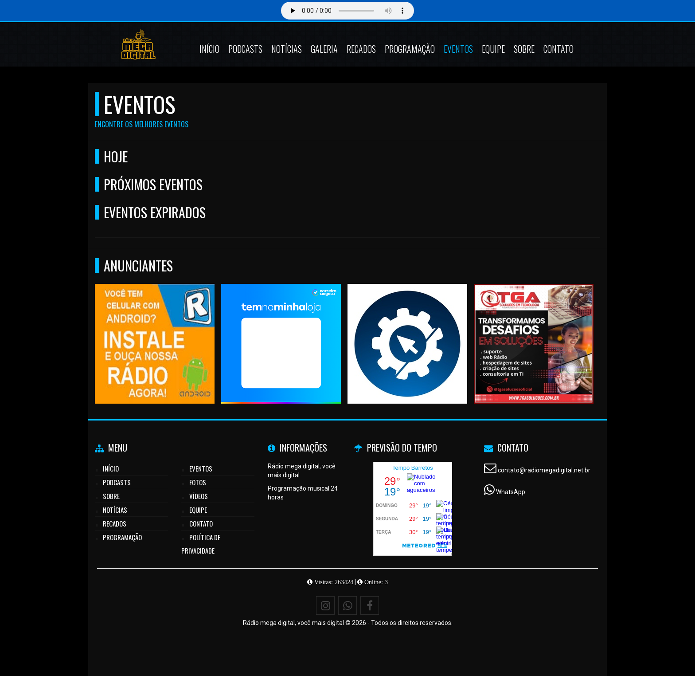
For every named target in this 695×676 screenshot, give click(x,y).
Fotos (197, 482)
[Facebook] (369, 605)
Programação (410, 48)
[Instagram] (325, 605)
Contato (558, 48)
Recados (361, 48)
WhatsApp (510, 491)
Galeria (324, 48)
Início (209, 48)
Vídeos (198, 496)
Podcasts (245, 48)
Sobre (524, 48)
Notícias (286, 48)
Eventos (458, 48)
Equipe (493, 48)
